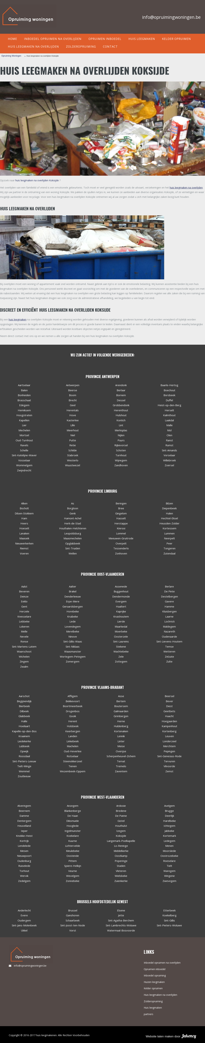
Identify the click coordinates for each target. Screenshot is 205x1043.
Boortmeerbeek (72, 706)
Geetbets (169, 711)
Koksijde (121, 835)
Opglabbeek (72, 543)
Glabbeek (24, 716)
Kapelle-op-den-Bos (24, 731)
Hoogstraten (24, 415)
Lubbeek (24, 746)
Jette (121, 915)
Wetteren (169, 651)
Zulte (169, 661)
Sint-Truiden (72, 548)
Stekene (121, 646)
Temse (169, 646)
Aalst (24, 586)
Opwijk (24, 751)
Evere (24, 915)
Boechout (169, 390)
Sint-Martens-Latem (24, 646)
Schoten (121, 450)
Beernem (24, 811)
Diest (169, 706)
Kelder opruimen (176, 39)
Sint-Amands (169, 450)
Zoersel (169, 465)
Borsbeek (169, 395)
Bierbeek (24, 706)
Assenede (121, 586)
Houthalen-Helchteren (72, 528)
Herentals (73, 410)
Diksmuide (72, 821)
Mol (169, 430)
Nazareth (169, 631)
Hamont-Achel (72, 518)
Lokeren (24, 626)
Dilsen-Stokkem (24, 513)
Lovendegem (73, 626)
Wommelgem (24, 465)
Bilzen (169, 503)
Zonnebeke (72, 881)
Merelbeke (72, 631)
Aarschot (24, 696)
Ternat (121, 761)
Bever (169, 701)
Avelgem (169, 805)
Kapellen (24, 420)
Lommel (121, 533)
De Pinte (169, 591)
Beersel (169, 696)
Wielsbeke (121, 876)
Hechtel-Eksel (169, 518)
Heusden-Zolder (169, 523)
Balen (24, 390)
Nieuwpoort (24, 855)
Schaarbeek (73, 920)
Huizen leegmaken (154, 982)
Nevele (24, 636)
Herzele (24, 611)
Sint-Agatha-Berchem (121, 920)
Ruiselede (24, 865)
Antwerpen (72, 385)
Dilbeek (24, 711)
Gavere (169, 601)
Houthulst (121, 825)
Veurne (72, 871)
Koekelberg (169, 915)
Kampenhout (169, 726)
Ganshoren (72, 915)
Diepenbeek (169, 508)
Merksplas (121, 430)
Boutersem (121, 706)
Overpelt (121, 543)
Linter (121, 741)
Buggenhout (121, 591)
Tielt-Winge (24, 766)
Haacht (169, 716)
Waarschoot (24, 651)
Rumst (169, 445)
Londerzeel (169, 741)
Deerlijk (169, 815)
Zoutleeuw (24, 776)
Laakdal (169, 420)
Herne (121, 721)
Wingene (169, 876)
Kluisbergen (169, 611)
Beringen (121, 503)
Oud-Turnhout (24, 440)
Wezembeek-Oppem (72, 771)
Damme (24, 815)
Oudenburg (24, 861)
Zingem (24, 661)
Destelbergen (169, 596)
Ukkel (24, 930)
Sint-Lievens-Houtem (169, 641)
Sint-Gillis (169, 920)
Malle (169, 425)
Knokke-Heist (24, 835)
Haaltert (121, 606)
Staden (121, 865)
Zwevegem (169, 881)
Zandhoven (121, 465)
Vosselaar (24, 460)
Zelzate (169, 656)
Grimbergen (121, 716)
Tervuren (169, 761)
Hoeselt (24, 528)
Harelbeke (169, 821)
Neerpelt (169, 538)
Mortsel (24, 435)
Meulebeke (72, 851)
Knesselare (24, 616)
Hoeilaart (24, 726)
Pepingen (169, 751)
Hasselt (121, 518)
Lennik (121, 736)
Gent (24, 606)
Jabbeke (169, 831)
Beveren (24, 591)
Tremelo (121, 766)
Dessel (121, 400)
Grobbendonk (121, 405)
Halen (169, 513)
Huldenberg (121, 726)
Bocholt (24, 508)
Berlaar (121, 390)
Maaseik (24, 538)
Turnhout (121, 455)
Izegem (121, 831)
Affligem (73, 696)
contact (110, 46)
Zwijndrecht (24, 470)
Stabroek (72, 455)
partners (148, 1014)
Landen (72, 736)
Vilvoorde (169, 766)
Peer (169, 543)
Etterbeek (169, 910)
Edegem (24, 405)
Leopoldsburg (72, 533)
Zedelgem (24, 881)
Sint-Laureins (121, 641)
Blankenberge (72, 811)
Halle (24, 721)
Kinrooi (121, 528)
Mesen (24, 851)
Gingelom (121, 513)
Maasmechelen (73, 538)
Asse (121, 696)
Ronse (24, 641)
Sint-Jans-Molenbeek (24, 925)
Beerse (72, 390)
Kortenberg (169, 731)
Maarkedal (121, 626)
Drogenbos (73, 711)
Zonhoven (121, 553)
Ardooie (121, 805)
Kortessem (169, 528)
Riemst (24, 548)
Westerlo (72, 460)
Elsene (121, 910)
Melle (24, 631)
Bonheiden (24, 395)
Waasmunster (72, 651)
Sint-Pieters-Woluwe (169, 925)
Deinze (24, 596)
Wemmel (24, 771)
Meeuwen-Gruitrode (121, 538)
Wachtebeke (121, 651)
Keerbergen (72, 731)
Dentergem (24, 821)
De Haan (72, 815)
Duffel (169, 400)
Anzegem (72, 805)
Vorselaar (169, 455)
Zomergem (72, 661)
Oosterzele (121, 636)
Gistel (121, 821)
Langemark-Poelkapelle (121, 841)
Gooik (72, 716)
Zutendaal (169, 553)
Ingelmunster (73, 831)
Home (12, 39)
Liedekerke (24, 741)
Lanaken (24, 533)
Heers (24, 523)
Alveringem (24, 805)
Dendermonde (121, 596)
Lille (72, 425)
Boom (72, 395)
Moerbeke (121, 631)
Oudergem (24, 920)
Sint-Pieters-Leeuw (24, 761)
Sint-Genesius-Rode (169, 756)
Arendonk (121, 385)
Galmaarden (121, 711)
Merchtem (169, 746)
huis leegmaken (17, 319)
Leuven (169, 736)
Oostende (73, 855)
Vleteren (121, 871)
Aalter (72, 586)
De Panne (121, 815)
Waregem (169, 871)
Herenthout (121, 410)
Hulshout (121, 415)
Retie (72, 445)
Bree (121, 508)
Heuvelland (24, 825)
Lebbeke (24, 621)
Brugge (169, 811)
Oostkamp (121, 855)
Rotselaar (72, 756)
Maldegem (169, 626)
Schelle (24, 450)
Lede (73, 621)
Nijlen (121, 435)
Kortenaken (121, 731)
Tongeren (169, 548)
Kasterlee (73, 420)
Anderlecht (24, 910)
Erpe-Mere (72, 601)
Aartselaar (24, 385)
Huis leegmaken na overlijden (33, 46)
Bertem (121, 701)
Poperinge (121, 861)
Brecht (73, 400)
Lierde (121, 621)
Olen (169, 435)
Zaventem (121, 771)
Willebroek (169, 460)
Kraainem (24, 736)
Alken (24, 503)
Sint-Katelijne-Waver (24, 455)
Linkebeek (73, 741)
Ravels (24, 445)
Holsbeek (72, 726)
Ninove (72, 636)
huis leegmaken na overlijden (186, 187)
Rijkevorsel (121, 445)
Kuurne (72, 841)
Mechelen (24, 430)
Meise (121, 746)
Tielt (169, 865)
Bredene (121, 811)
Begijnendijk (24, 701)
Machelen (72, 746)
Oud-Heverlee (72, 751)
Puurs (121, 440)
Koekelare (73, 835)
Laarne (169, 616)
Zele (121, 656)
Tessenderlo (121, 548)
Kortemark (169, 835)
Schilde (72, 450)
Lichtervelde (72, 845)
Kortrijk (24, 841)
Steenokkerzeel (72, 761)
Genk (73, 513)
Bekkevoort (73, 701)
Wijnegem (121, 460)
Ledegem (169, 841)
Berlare (169, 586)
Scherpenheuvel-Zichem (121, 756)
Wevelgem (72, 876)
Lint (121, 425)
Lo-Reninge (121, 845)
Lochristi (169, 621)
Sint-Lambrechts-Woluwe (121, 925)
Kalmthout (169, 415)
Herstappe (121, 523)
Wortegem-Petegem (73, 656)
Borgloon (72, 508)
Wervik (24, 876)
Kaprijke (121, 611)
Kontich (120, 420)
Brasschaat (24, 400)
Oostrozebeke (169, 855)
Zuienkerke (121, 881)
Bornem (121, 395)
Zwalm (24, 666)
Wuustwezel (72, 465)
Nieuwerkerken (24, 543)
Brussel (72, 910)
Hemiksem (24, 410)
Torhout (24, 871)
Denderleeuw (72, 596)
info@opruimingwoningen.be (171, 17)
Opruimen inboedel (105, 39)
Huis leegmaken (141, 39)
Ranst (169, 440)
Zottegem (121, 661)
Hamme (169, 606)
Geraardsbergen (72, 606)
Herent (72, 721)
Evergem (121, 601)
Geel (72, 405)
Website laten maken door (171, 1036)
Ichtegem (169, 825)
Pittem (72, 861)
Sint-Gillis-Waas (72, 641)
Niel (72, 435)
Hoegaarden (169, 721)
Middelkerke (121, 851)
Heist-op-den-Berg (169, 405)
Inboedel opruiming (155, 975)
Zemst (169, 771)
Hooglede (73, 825)
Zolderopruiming (81, 46)
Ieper (24, 831)
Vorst (72, 930)
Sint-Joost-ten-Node (72, 925)
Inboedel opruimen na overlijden (52, 39)
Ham (24, 518)
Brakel (72, 591)
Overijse (121, 751)
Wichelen (24, 656)
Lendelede (24, 845)
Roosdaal (24, 756)
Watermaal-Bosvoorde (121, 930)
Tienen (72, 766)
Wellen (73, 553)
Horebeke (73, 611)
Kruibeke (72, 616)
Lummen (169, 533)
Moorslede (169, 851)
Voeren (24, 553)
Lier (24, 425)
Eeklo (24, 601)
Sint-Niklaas (73, 646)
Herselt (169, 410)
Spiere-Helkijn (72, 865)
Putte (72, 440)
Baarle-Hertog (169, 385)
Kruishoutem (121, 616)
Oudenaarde (169, 636)
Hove (72, 415)
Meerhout (73, 430)
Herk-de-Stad (72, 523)
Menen (169, 845)
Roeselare (169, 861)
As (72, 503)
